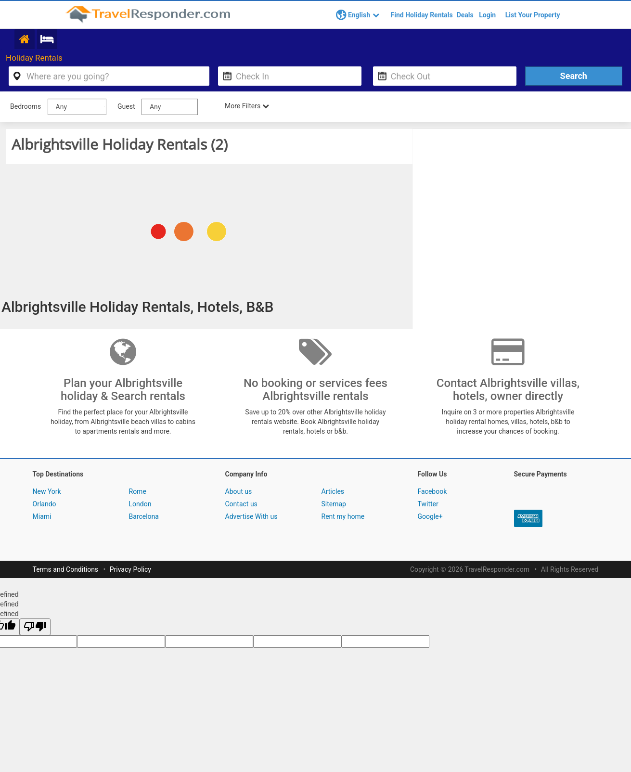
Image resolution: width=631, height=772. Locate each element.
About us (238, 492)
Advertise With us (251, 517)
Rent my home (343, 517)
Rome (137, 492)
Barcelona (144, 517)
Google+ (430, 517)
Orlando (44, 505)
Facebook (432, 492)
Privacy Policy (130, 570)
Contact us (241, 505)
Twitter (428, 505)
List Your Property (532, 15)
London (140, 505)
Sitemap (334, 505)
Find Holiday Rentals (422, 15)
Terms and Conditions (66, 570)
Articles (333, 492)
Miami (42, 517)
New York (47, 492)
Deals (465, 15)
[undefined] (35, 627)
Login (487, 15)
